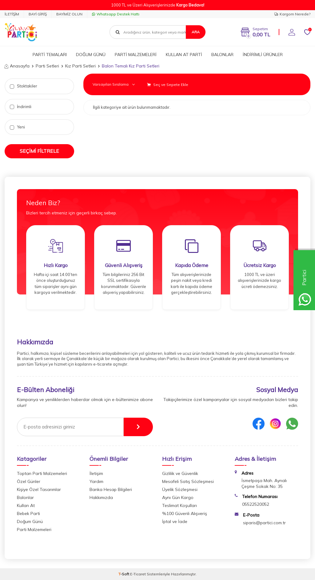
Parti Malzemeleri (34, 529)
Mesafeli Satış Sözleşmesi (188, 481)
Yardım (96, 481)
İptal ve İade (174, 521)
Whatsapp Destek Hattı (115, 14)
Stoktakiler (23, 86)
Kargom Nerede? (292, 14)
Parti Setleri (47, 66)
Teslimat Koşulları (179, 505)
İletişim (96, 473)
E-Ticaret (138, 574)
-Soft (124, 574)
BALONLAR (222, 54)
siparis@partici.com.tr (264, 522)
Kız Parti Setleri (80, 66)
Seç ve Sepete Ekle (167, 84)
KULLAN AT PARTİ (184, 54)
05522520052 (255, 504)
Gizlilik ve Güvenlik (180, 473)
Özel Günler (28, 481)
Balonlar (25, 497)
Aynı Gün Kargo (177, 497)
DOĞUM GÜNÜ (91, 54)
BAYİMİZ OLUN (69, 14)
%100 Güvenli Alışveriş (184, 513)
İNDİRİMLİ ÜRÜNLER (263, 54)
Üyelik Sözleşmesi (179, 489)
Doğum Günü (30, 521)
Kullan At (26, 505)
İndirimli (20, 106)
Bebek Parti (28, 513)
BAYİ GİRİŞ (38, 14)
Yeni (17, 127)
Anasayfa (17, 66)
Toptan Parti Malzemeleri (42, 473)
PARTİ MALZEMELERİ (136, 54)
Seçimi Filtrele (39, 151)
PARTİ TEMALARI (50, 54)
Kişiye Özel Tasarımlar (39, 489)
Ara (196, 32)
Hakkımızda (101, 497)
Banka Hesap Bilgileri (111, 489)
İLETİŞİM (12, 14)
